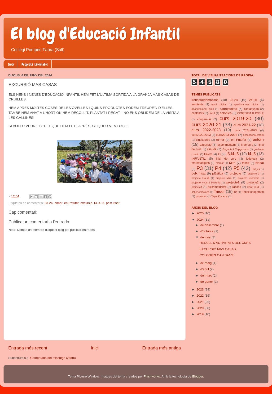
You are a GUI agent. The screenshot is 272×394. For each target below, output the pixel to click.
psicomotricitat (217, 187)
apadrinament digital (246, 104)
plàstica (217, 173)
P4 (218, 168)
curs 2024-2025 (246, 130)
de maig (206, 263)
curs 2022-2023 (206, 130)
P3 (200, 168)
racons (237, 187)
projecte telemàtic (248, 178)
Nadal (259, 163)
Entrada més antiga (161, 347)
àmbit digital (218, 104)
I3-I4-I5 (99, 203)
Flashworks (152, 376)
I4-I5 (252, 154)
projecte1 (233, 182)
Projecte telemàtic (35, 64)
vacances (201, 196)
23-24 (48, 203)
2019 (201, 314)
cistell (212, 113)
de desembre (210, 225)
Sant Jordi (253, 187)
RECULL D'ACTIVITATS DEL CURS (225, 243)
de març (206, 275)
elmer (58, 203)
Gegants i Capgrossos (236, 149)
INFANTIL (199, 158)
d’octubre (207, 231)
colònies (226, 113)
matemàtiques (201, 163)
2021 (201, 302)
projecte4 (197, 187)
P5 (236, 168)
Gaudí (211, 149)
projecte (235, 173)
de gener (207, 281)
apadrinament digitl (203, 109)
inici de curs (226, 158)
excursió (86, 203)
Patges (256, 169)
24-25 (253, 100)
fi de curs (247, 144)
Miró (232, 163)
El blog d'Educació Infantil (95, 33)
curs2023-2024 (226, 135)
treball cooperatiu (253, 192)
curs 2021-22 (244, 125)
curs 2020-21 (206, 125)
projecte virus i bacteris (206, 182)
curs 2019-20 (235, 118)
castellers (198, 113)
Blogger (197, 376)
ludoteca (251, 158)
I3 (219, 154)
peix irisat (112, 203)
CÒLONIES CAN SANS (216, 255)
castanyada (251, 109)
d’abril (205, 269)
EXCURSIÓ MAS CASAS (218, 249)
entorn (258, 139)
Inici (11, 64)
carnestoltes (228, 109)
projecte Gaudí (200, 178)
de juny (205, 237)
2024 (201, 219)
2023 (201, 289)
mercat (220, 163)
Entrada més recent (27, 347)
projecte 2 (253, 173)
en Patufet (71, 203)
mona (245, 163)
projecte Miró (223, 178)
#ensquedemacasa (205, 100)
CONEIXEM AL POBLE (250, 113)
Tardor (219, 191)
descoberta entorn (253, 134)
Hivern (208, 154)
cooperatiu (204, 119)
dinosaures (203, 139)
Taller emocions (200, 192)
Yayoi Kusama (219, 196)
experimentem (227, 144)
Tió (235, 192)
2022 (201, 295)
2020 (201, 308)
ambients (197, 104)
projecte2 (253, 182)
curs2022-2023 (201, 135)
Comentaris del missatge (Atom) (53, 358)
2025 (201, 213)
